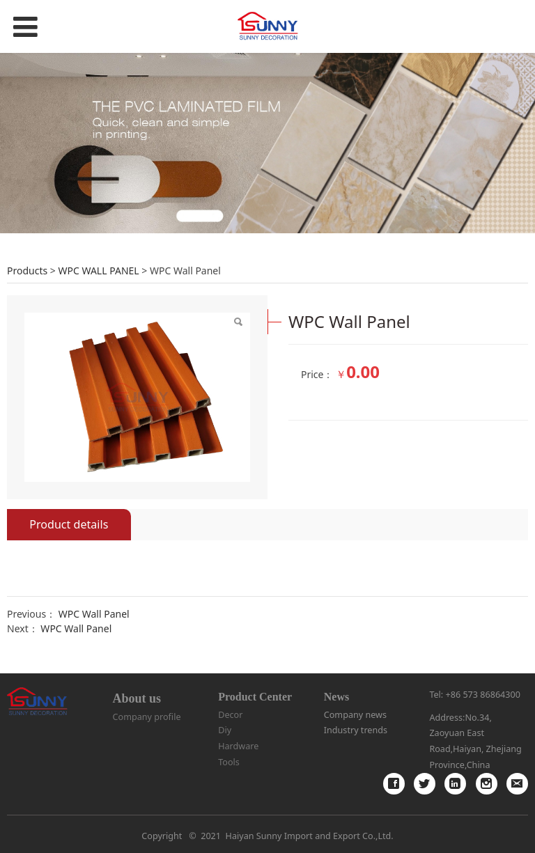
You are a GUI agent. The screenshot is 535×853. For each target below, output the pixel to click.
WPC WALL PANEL (98, 270)
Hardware (238, 746)
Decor (230, 715)
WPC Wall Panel (94, 613)
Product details (68, 524)
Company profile (147, 717)
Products (27, 270)
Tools (229, 762)
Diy (224, 730)
